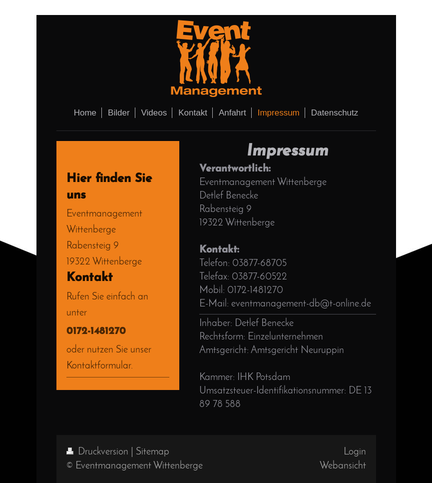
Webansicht (343, 466)
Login (355, 452)
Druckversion (98, 452)
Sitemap (152, 452)
